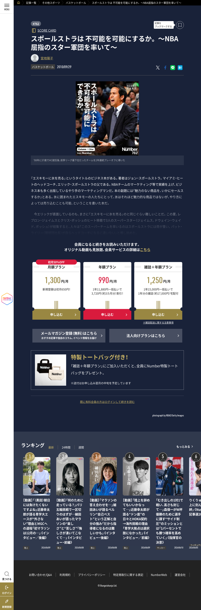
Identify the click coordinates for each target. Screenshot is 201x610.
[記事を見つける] (7, 575)
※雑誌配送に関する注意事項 (158, 322)
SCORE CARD (46, 30)
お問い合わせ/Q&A (40, 575)
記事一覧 (31, 2)
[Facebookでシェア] (165, 68)
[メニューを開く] (7, 7)
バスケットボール (76, 2)
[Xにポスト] (158, 68)
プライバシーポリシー (91, 575)
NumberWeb (159, 575)
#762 (36, 24)
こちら (145, 249)
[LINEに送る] (173, 68)
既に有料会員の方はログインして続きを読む (107, 402)
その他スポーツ (51, 2)
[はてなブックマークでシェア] (180, 68)
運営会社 (180, 575)
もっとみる (183, 446)
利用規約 (65, 575)
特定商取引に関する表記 (128, 575)
